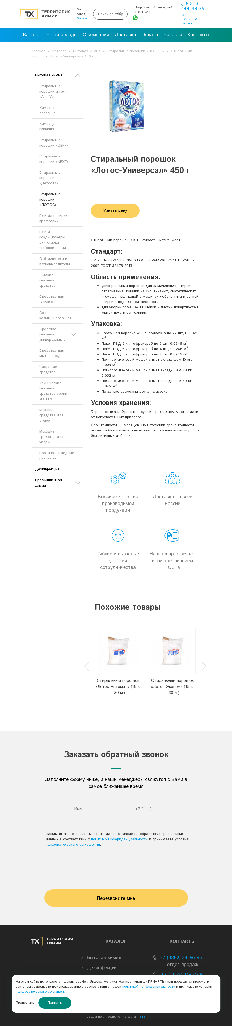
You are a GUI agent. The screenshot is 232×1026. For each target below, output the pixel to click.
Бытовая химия (86, 51)
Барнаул (83, 18)
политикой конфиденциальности (119, 839)
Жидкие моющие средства (47, 280)
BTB (143, 1017)
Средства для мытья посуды (51, 353)
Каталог (59, 51)
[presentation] (116, 865)
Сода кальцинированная (55, 315)
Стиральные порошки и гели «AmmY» (53, 91)
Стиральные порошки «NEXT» (54, 159)
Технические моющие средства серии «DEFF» (53, 391)
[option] (118, 662)
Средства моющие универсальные (57, 334)
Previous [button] (86, 666)
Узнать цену (115, 210)
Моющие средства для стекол (51, 415)
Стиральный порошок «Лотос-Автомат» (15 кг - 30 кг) (118, 687)
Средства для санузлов (51, 299)
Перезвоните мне (116, 898)
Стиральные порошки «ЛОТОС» (135, 51)
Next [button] (204, 666)
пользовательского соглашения (73, 844)
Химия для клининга (48, 126)
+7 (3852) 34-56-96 (180, 957)
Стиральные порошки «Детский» (50, 178)
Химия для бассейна (48, 110)
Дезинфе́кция (47, 469)
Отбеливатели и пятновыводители (54, 261)
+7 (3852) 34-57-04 (181, 974)
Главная (38, 51)
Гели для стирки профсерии (53, 218)
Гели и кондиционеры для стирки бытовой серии (52, 240)
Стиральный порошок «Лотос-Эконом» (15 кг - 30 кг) (172, 687)
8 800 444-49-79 (192, 6)
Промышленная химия (57, 482)
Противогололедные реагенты (56, 455)
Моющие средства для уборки (51, 437)
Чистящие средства (48, 369)
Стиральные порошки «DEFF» (54, 143)
